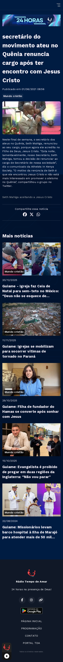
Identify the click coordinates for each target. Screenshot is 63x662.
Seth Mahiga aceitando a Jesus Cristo (27, 197)
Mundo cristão (12, 96)
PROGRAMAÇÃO (31, 628)
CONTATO (31, 635)
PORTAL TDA (31, 643)
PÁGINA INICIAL (31, 621)
